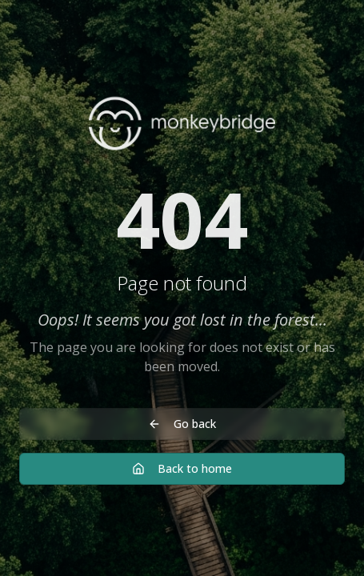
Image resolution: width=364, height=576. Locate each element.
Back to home (182, 468)
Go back (182, 423)
